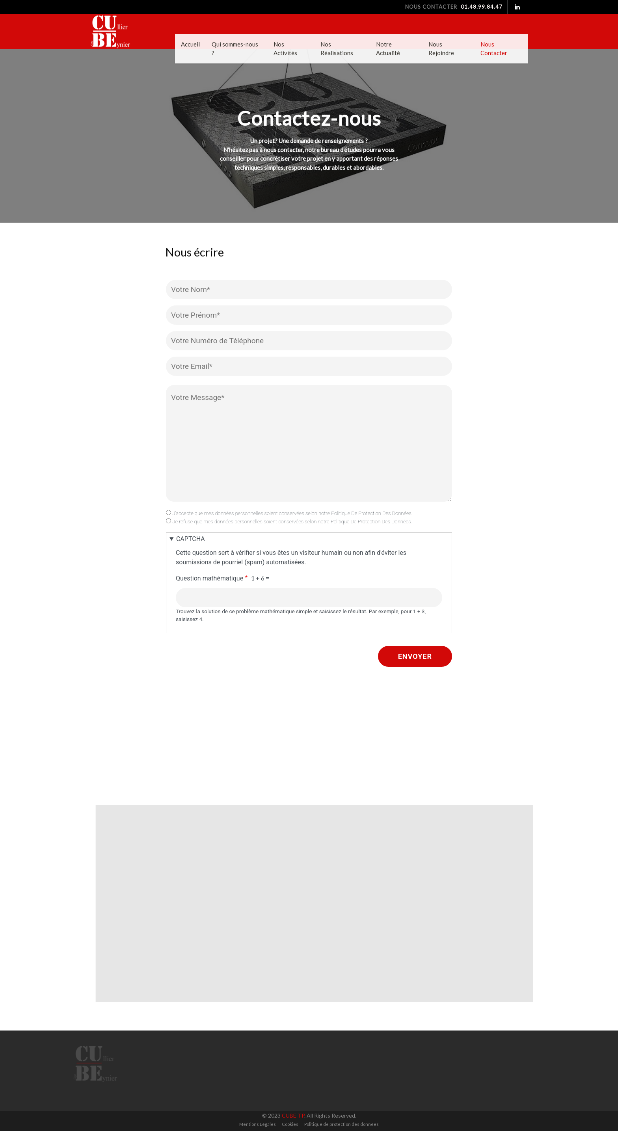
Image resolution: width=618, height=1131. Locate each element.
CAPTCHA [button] (190, 539)
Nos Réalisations (336, 49)
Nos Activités (285, 49)
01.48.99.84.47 (481, 7)
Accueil (190, 44)
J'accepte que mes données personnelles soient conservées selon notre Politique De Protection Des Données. (292, 513)
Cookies (290, 1124)
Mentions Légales (257, 1124)
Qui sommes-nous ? (235, 49)
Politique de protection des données (341, 1124)
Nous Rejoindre (441, 49)
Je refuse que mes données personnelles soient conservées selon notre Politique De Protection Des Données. (292, 522)
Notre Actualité (388, 49)
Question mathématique (209, 578)
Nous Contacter (493, 49)
